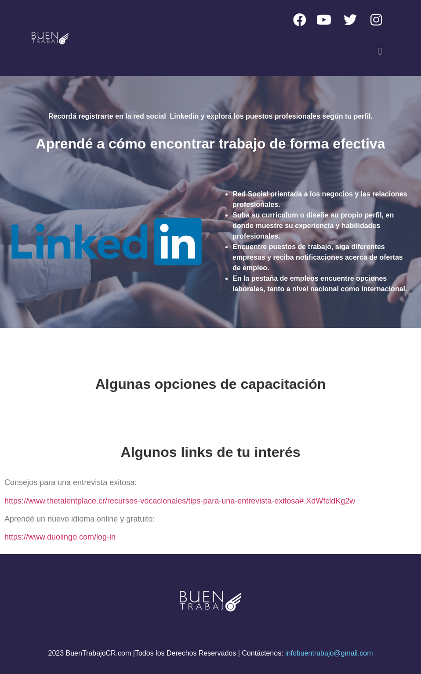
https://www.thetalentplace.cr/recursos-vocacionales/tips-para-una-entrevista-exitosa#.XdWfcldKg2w (179, 500)
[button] (380, 51)
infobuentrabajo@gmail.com (329, 653)
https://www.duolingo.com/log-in (60, 537)
